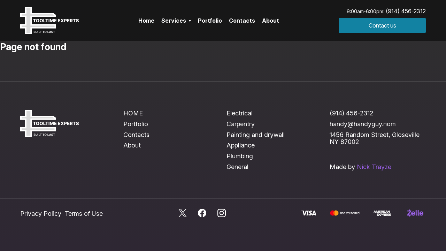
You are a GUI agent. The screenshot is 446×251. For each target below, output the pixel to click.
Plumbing (239, 156)
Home (146, 20)
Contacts (242, 20)
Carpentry (240, 124)
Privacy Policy (40, 213)
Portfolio (210, 20)
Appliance (240, 145)
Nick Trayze (374, 166)
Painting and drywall (255, 134)
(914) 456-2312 (406, 11)
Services (176, 20)
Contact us (382, 25)
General (237, 166)
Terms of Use (84, 213)
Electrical (239, 113)
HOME (133, 113)
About (270, 20)
